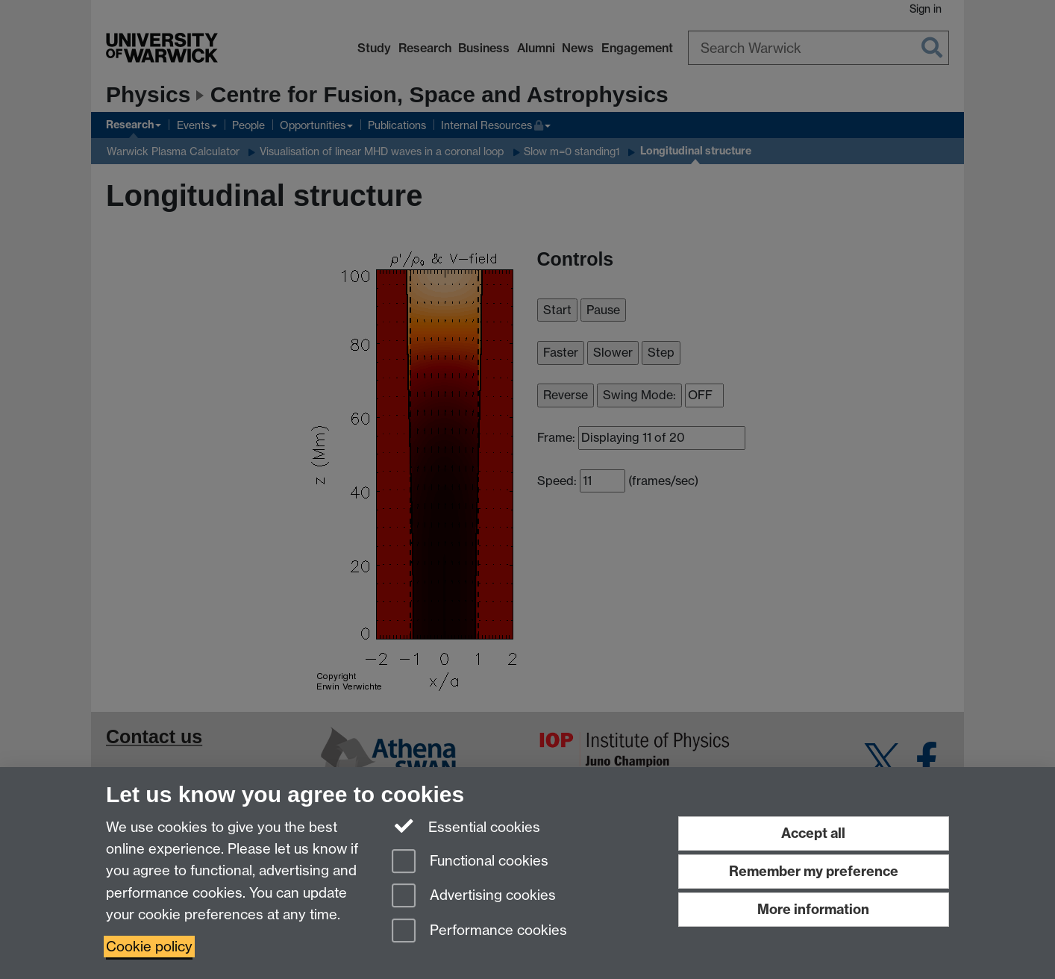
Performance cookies (479, 931)
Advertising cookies (474, 896)
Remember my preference (813, 871)
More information (813, 909)
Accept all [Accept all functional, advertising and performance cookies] (813, 833)
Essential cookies (466, 826)
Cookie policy (149, 946)
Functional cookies (470, 862)
